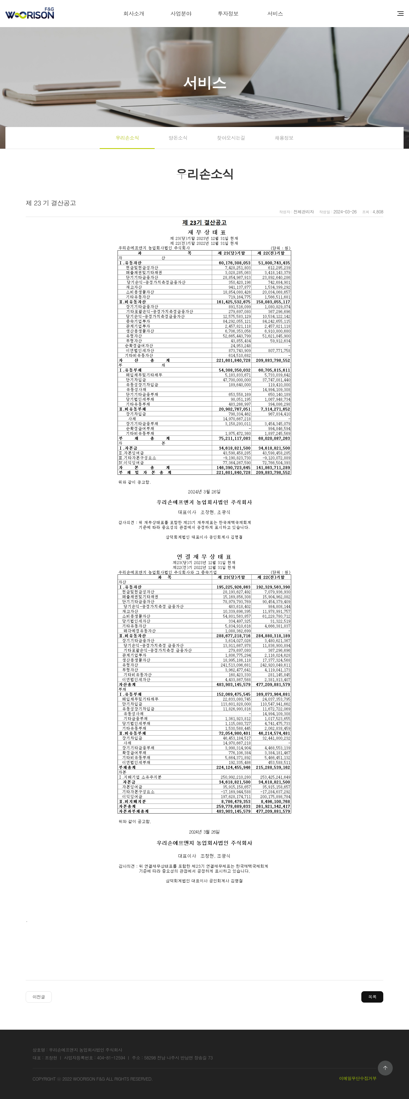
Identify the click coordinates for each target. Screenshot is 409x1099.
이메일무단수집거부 (357, 1078)
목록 (372, 997)
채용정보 (284, 137)
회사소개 (133, 13)
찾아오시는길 (231, 137)
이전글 (39, 997)
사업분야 (180, 13)
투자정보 (228, 13)
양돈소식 (177, 137)
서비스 (275, 13)
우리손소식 (127, 137)
